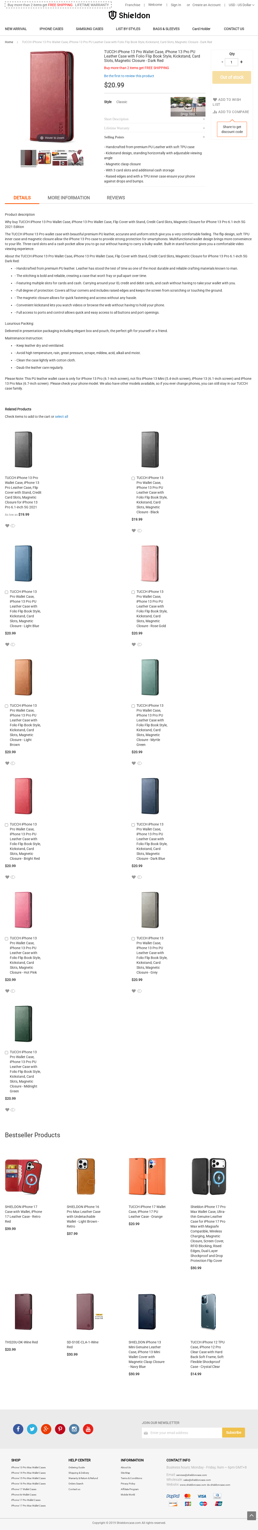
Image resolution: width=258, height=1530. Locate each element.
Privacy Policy (128, 1483)
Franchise (132, 5)
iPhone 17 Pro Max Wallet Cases (28, 1505)
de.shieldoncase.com (218, 1484)
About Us (126, 1467)
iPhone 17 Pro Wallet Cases (26, 1500)
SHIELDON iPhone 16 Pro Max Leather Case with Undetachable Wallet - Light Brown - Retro (83, 1216)
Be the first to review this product (129, 76)
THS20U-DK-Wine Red (21, 1342)
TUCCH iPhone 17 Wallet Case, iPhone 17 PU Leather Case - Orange (147, 1212)
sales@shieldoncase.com (197, 1480)
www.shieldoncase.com (193, 1484)
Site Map (125, 1472)
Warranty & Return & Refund (83, 1478)
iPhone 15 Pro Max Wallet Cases (28, 1478)
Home (9, 42)
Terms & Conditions (131, 1478)
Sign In (176, 5)
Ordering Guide (76, 1467)
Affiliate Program (130, 1489)
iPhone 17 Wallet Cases (23, 1489)
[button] (7, 525)
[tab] (22, 198)
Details (22, 197)
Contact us (74, 1489)
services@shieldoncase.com (191, 1475)
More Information (69, 197)
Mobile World (128, 1494)
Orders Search (75, 1483)
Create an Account (206, 5)
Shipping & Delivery (78, 1472)
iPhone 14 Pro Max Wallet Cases (28, 1472)
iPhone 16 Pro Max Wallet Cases (28, 1483)
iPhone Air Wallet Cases (23, 1494)
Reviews (116, 197)
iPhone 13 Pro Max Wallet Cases (28, 1467)
